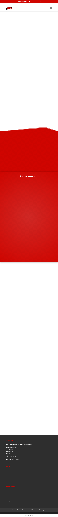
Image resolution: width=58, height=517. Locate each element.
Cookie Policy (40, 510)
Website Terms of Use (18, 510)
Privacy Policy (30, 510)
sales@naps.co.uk (14, 459)
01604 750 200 (13, 456)
